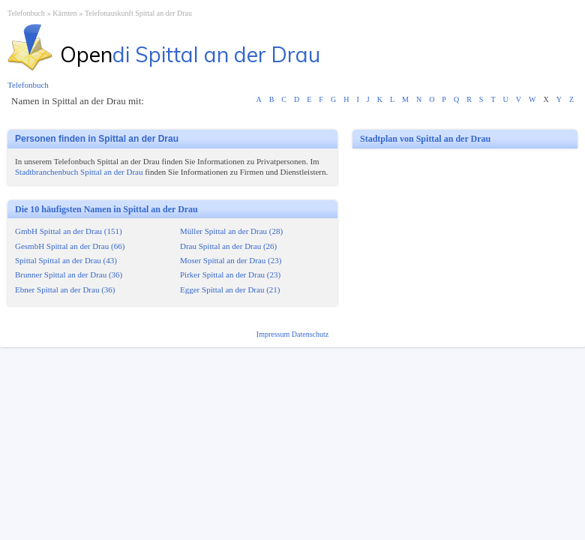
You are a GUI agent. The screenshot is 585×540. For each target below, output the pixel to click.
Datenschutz (310, 334)
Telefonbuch (26, 13)
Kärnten (64, 13)
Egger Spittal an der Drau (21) (230, 289)
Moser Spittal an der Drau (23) (230, 260)
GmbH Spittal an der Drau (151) (68, 231)
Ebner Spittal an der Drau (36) (65, 289)
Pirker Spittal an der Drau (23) (230, 274)
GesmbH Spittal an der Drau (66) (69, 246)
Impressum (274, 334)
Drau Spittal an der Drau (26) (228, 246)
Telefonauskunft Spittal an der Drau (138, 13)
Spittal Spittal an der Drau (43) (66, 260)
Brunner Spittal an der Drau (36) (68, 274)
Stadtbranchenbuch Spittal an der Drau (78, 171)
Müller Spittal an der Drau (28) (231, 231)
